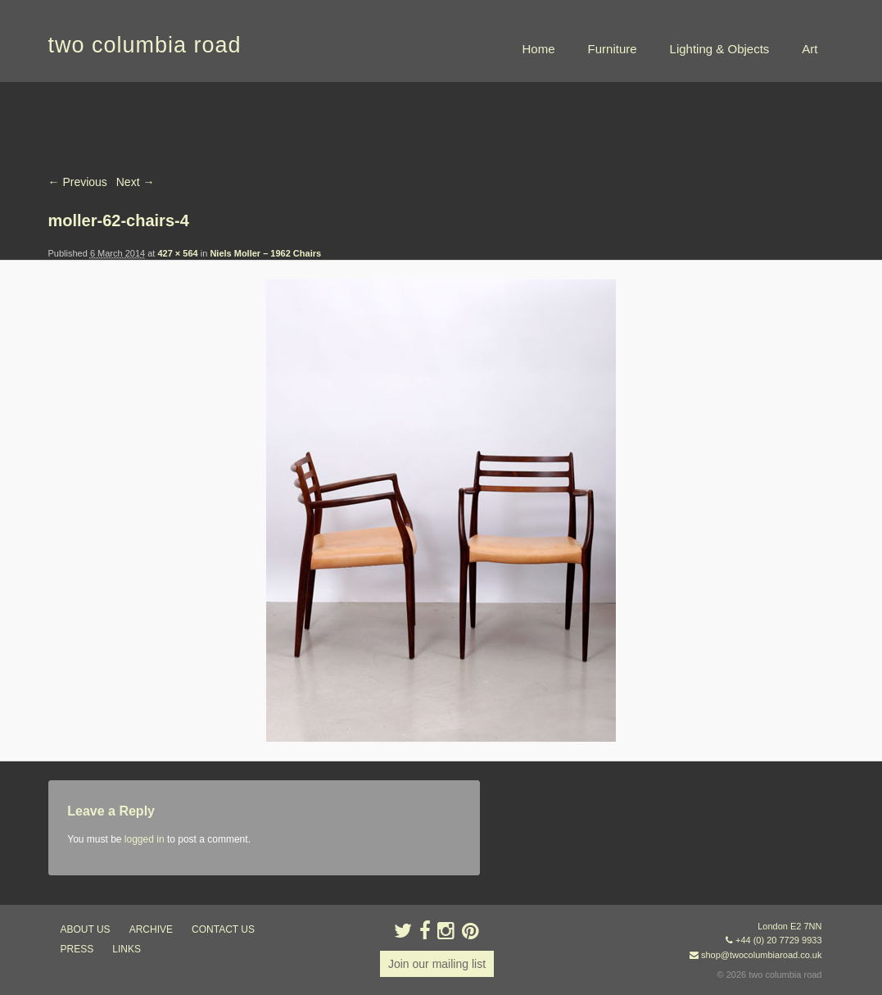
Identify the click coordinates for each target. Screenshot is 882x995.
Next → (135, 182)
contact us (223, 929)
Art (809, 49)
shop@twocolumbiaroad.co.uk (761, 955)
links (126, 949)
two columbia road (145, 45)
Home (538, 49)
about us (86, 929)
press (77, 949)
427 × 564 (177, 253)
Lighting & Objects (720, 49)
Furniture (612, 49)
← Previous (77, 182)
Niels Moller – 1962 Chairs (265, 253)
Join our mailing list (437, 963)
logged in (144, 839)
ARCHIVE (151, 929)
